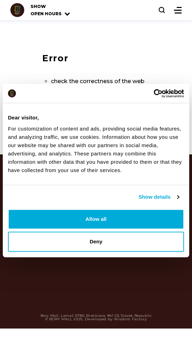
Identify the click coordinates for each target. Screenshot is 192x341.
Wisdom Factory (130, 319)
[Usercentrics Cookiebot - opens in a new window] (153, 93)
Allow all (96, 219)
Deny (96, 241)
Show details (155, 197)
